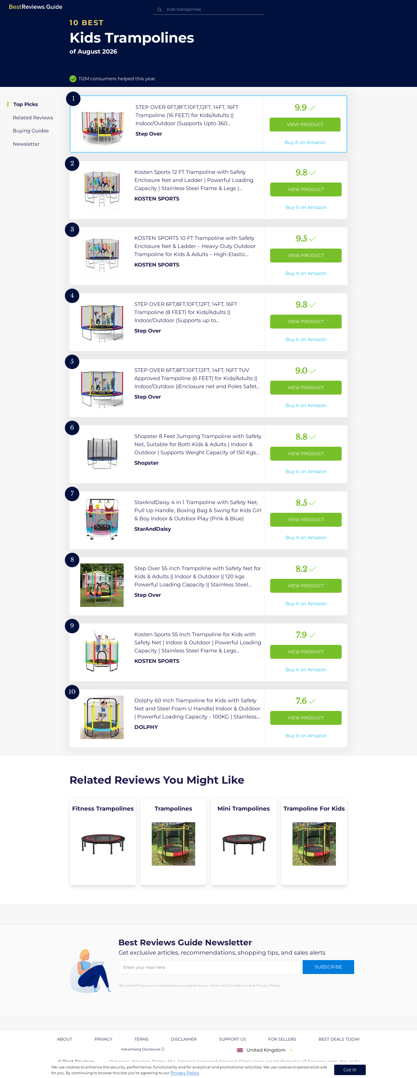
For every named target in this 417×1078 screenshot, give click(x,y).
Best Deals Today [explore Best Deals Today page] (339, 1039)
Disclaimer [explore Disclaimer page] (184, 1039)
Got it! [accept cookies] (349, 1069)
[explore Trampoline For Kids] (314, 841)
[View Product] (209, 124)
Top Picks (25, 104)
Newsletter (26, 144)
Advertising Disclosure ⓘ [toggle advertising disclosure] (142, 1049)
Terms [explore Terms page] (141, 1039)
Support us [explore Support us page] (232, 1039)
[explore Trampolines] (173, 841)
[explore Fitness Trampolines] (103, 841)
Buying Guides (31, 131)
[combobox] (208, 9)
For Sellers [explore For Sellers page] (282, 1039)
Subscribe (328, 967)
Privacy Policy (185, 1072)
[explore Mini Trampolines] (243, 841)
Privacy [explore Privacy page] (103, 1039)
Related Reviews (33, 118)
